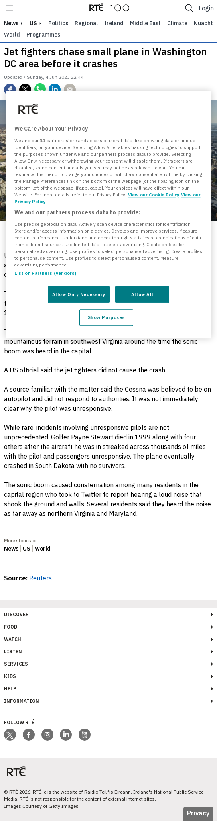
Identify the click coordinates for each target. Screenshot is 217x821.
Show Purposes (106, 318)
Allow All (142, 295)
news (11, 23)
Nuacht (203, 23)
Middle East (145, 23)
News (11, 548)
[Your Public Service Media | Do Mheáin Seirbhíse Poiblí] (16, 771)
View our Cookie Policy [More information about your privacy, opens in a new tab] (153, 195)
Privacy (198, 813)
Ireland (114, 23)
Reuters (40, 578)
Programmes (43, 34)
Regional (86, 23)
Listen (13, 651)
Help (10, 689)
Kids (10, 676)
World (12, 34)
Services (16, 664)
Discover (16, 614)
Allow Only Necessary (78, 295)
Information (21, 701)
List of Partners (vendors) (45, 273)
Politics (58, 23)
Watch (12, 639)
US (33, 23)
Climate (177, 23)
